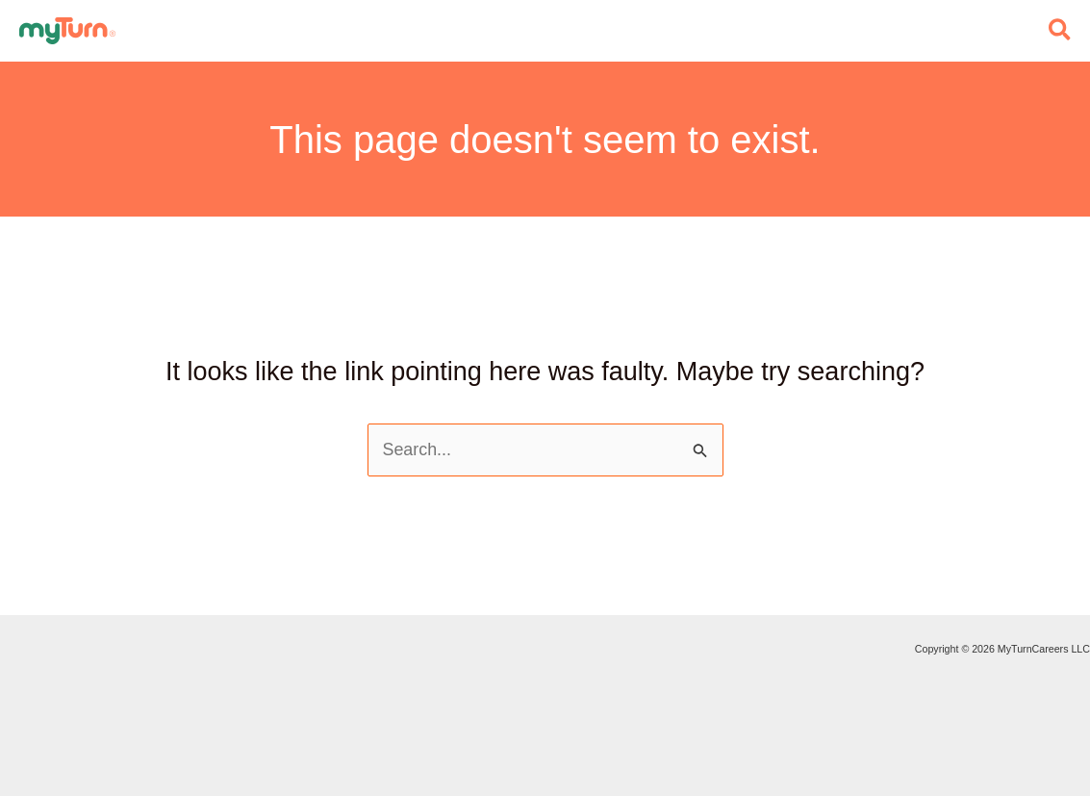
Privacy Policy (1, 709)
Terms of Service (1, 739)
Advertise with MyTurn (1, 679)
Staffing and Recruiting (1, 649)
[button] (1061, 30)
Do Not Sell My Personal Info (1, 768)
